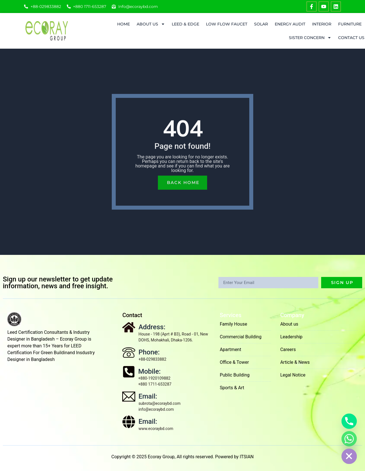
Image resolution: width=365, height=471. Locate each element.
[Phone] (349, 421)
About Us (151, 24)
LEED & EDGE (185, 24)
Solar (261, 24)
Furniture (350, 24)
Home (123, 24)
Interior (321, 24)
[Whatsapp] (349, 438)
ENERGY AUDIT (290, 24)
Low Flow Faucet (226, 24)
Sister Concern (310, 37)
